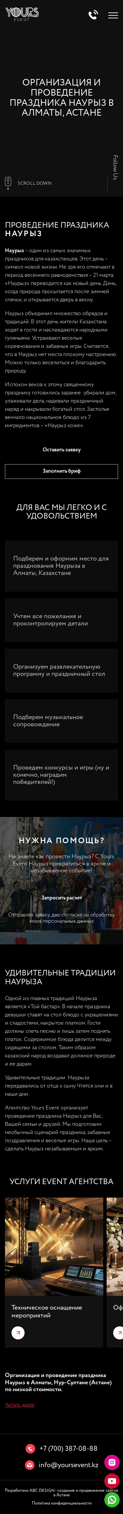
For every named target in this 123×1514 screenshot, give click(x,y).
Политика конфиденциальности (62, 1503)
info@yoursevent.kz (68, 1465)
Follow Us (115, 167)
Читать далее (19, 1405)
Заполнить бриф (62, 471)
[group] (54, 1273)
